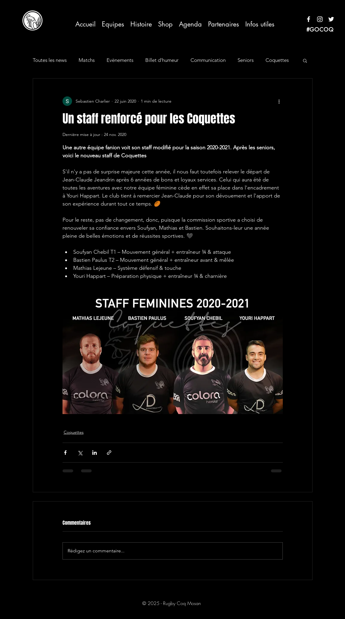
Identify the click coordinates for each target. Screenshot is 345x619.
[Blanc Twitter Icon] (331, 19)
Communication (208, 60)
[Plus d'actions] (279, 101)
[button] (113, 24)
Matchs (87, 60)
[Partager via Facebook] (65, 452)
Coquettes (277, 60)
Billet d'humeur (162, 60)
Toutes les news (50, 60)
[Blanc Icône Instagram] (320, 19)
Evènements (120, 60)
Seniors (246, 60)
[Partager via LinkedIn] (94, 452)
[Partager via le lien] (109, 452)
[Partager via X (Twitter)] (80, 452)
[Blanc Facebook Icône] (308, 19)
